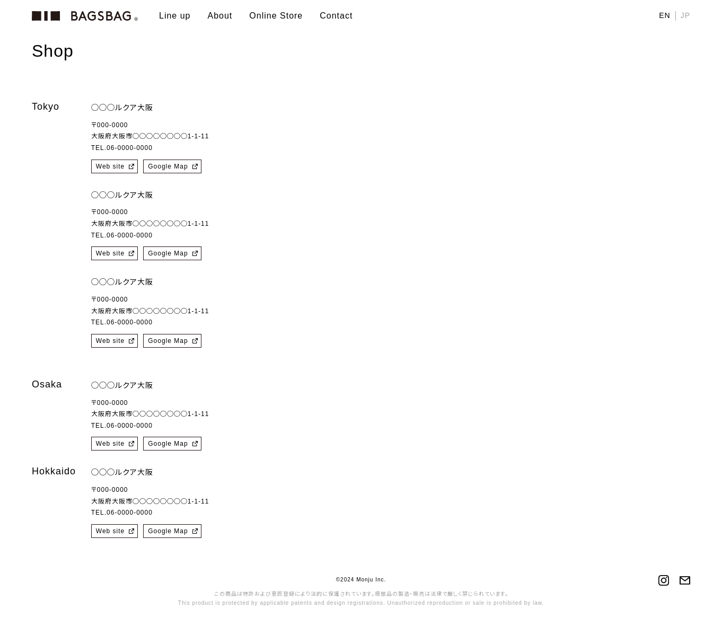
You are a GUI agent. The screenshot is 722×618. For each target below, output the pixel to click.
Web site (110, 166)
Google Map (168, 166)
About (220, 15)
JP (685, 15)
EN (664, 15)
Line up (175, 15)
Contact (336, 15)
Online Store (276, 15)
